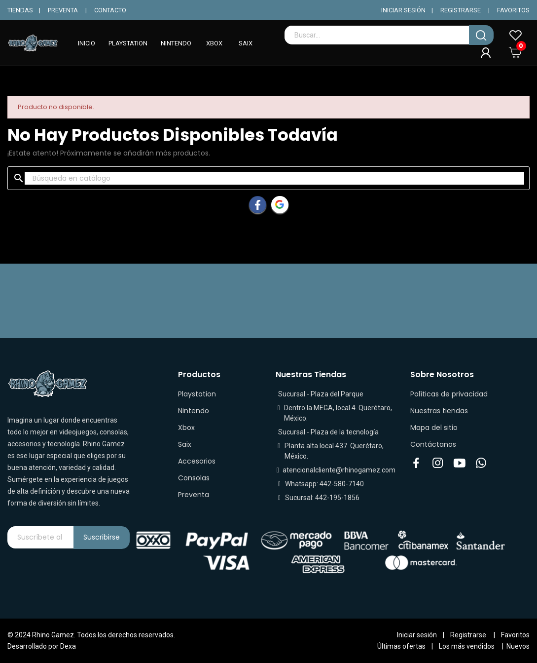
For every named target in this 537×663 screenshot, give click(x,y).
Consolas (194, 478)
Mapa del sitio (434, 427)
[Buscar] (274, 178)
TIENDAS (20, 10)
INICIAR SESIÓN (403, 10)
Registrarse (468, 635)
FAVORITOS (513, 10)
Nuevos (518, 646)
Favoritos (515, 635)
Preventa (193, 495)
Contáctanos (433, 444)
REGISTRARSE (460, 10)
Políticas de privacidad (449, 394)
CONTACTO (110, 10)
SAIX (245, 43)
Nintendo (193, 411)
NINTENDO (176, 43)
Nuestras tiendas (439, 411)
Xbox (186, 427)
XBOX (214, 43)
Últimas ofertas (401, 646)
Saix (184, 444)
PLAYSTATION (127, 43)
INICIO (86, 43)
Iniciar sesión (417, 635)
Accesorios (196, 461)
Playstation (197, 394)
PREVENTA (63, 10)
